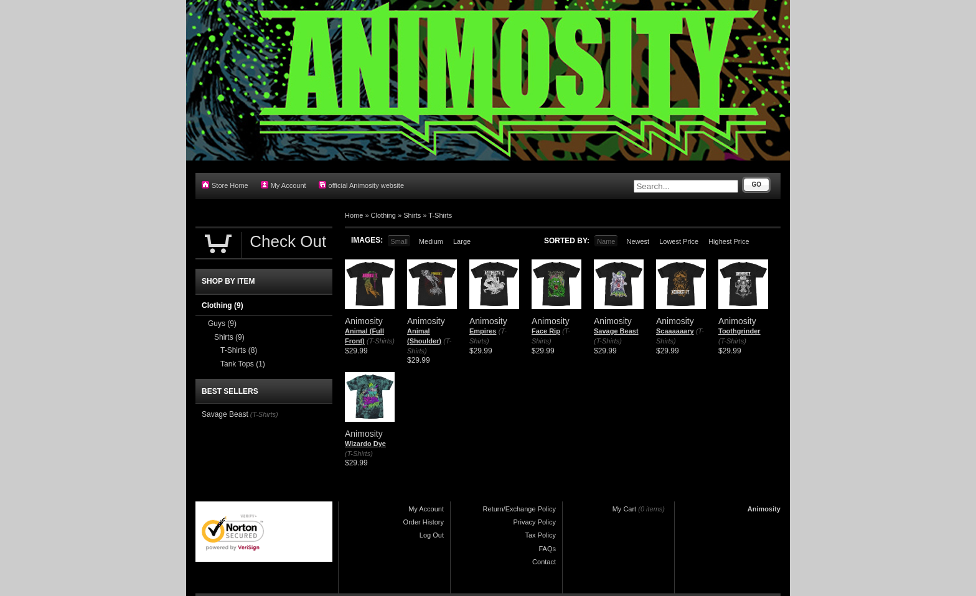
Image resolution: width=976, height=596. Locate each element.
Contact (544, 562)
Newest (637, 241)
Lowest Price (678, 241)
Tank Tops (242, 364)
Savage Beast (616, 331)
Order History (423, 522)
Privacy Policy (535, 522)
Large (462, 241)
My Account (283, 185)
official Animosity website (361, 185)
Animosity (764, 509)
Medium (431, 241)
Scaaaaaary (675, 331)
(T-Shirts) (381, 341)
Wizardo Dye (365, 443)
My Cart (624, 509)
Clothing (383, 215)
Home (354, 215)
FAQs (547, 548)
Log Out (432, 535)
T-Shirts (440, 215)
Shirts (412, 215)
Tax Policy (540, 535)
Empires (482, 331)
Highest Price (728, 241)
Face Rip (546, 331)
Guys (222, 323)
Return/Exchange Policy (519, 509)
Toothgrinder (739, 331)
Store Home (225, 185)
